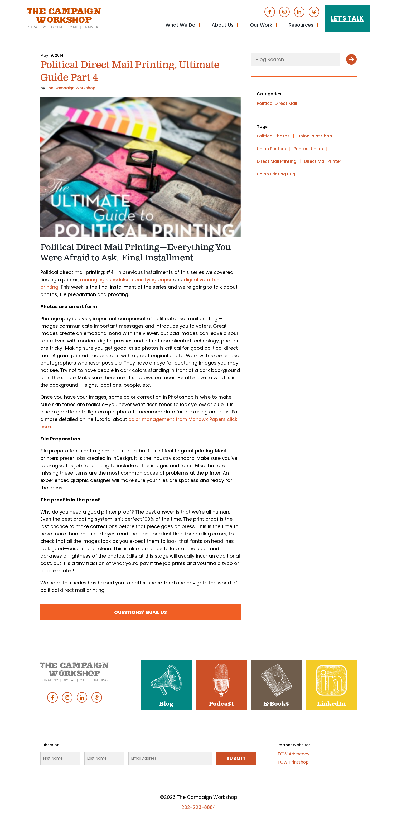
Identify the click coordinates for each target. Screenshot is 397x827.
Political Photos (273, 136)
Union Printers (271, 149)
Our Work (261, 25)
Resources (301, 25)
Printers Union (308, 149)
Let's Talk (347, 18)
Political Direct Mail (277, 103)
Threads (314, 12)
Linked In (299, 12)
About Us (223, 25)
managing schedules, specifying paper (126, 279)
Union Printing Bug (276, 174)
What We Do (180, 25)
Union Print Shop (314, 136)
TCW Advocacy (293, 754)
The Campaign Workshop (70, 88)
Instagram (284, 12)
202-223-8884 (198, 807)
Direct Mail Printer (322, 161)
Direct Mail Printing (276, 161)
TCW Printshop (293, 762)
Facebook (269, 12)
